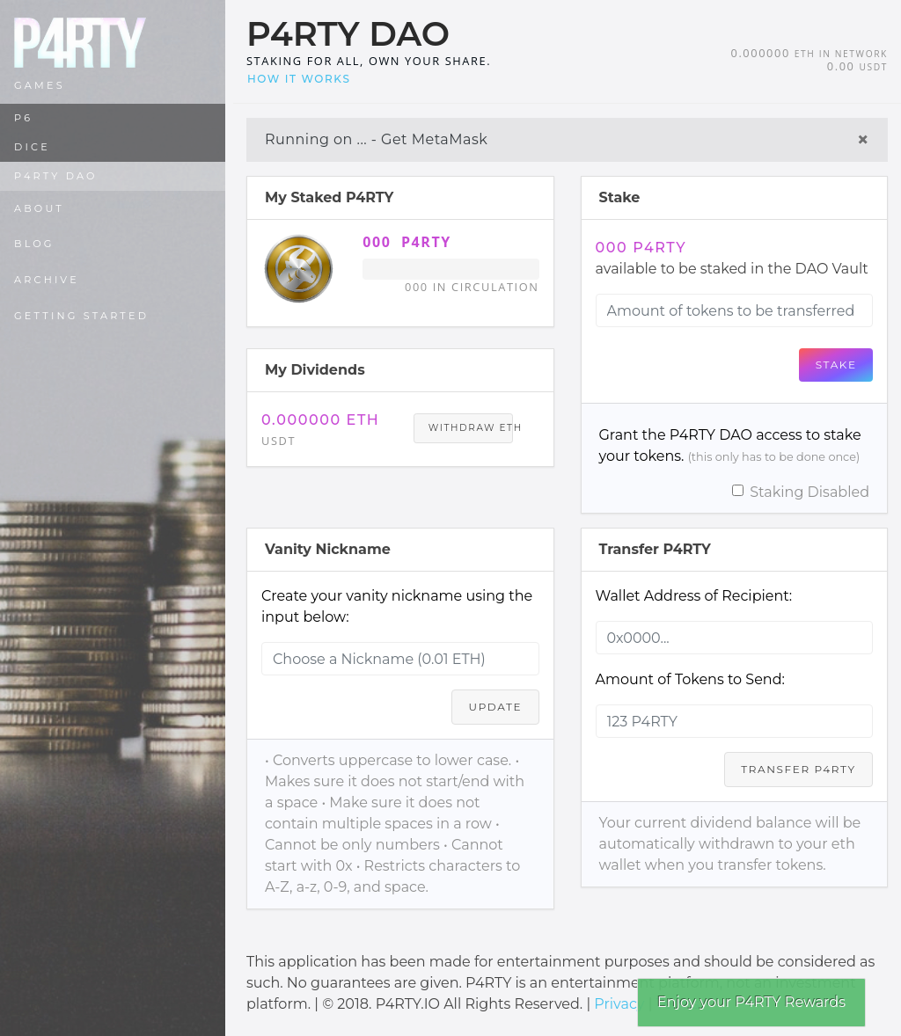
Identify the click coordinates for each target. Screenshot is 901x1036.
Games (39, 85)
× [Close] (863, 139)
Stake (836, 364)
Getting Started (81, 316)
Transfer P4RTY (798, 769)
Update (496, 706)
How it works (298, 78)
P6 (23, 118)
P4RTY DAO (56, 176)
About (39, 208)
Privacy (619, 1004)
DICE (32, 147)
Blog (34, 243)
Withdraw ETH (471, 428)
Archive (46, 280)
